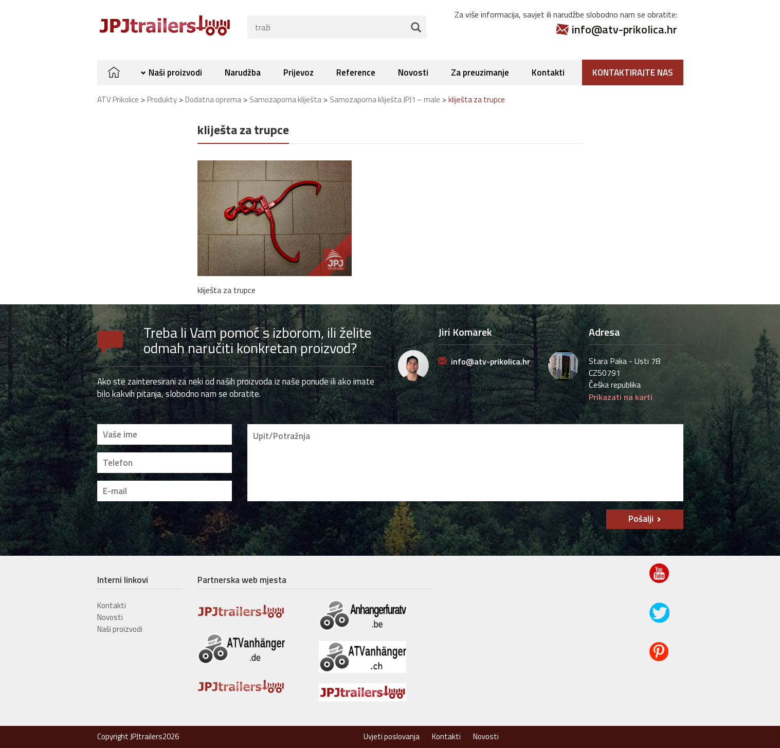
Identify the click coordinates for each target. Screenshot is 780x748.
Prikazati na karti (620, 397)
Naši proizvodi (175, 72)
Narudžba (243, 72)
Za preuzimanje (480, 72)
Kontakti (548, 72)
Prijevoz (298, 72)
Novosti (413, 72)
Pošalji (641, 518)
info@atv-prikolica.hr (624, 29)
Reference (355, 72)
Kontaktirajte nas (632, 72)
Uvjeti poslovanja (392, 736)
